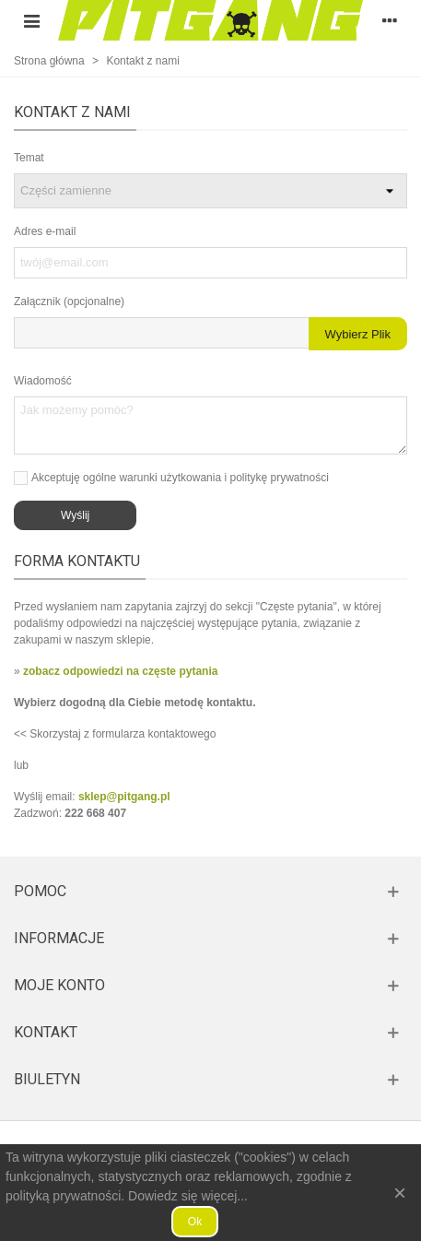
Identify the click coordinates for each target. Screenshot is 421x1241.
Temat (29, 157)
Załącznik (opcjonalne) (69, 301)
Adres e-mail (45, 231)
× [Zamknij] (399, 1192)
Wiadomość (43, 380)
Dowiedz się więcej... (188, 1195)
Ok (195, 1221)
